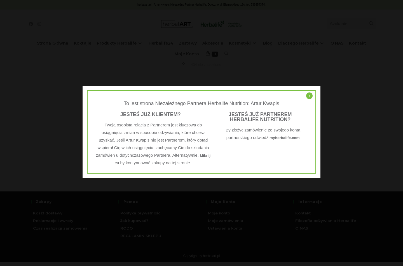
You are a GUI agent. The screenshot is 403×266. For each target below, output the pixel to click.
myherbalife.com (263, 145)
